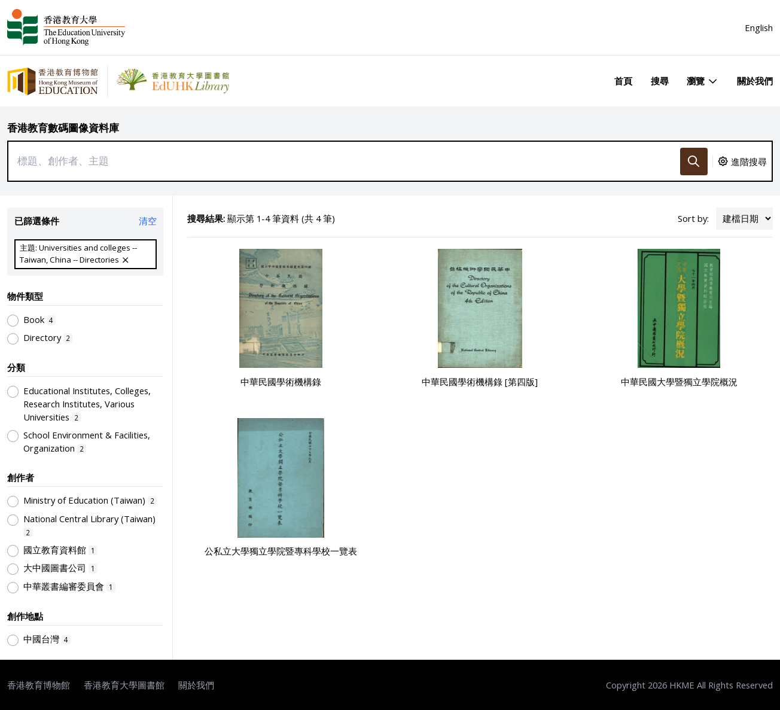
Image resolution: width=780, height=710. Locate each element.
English (759, 27)
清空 (148, 221)
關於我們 (755, 81)
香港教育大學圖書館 (124, 685)
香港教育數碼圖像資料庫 (63, 128)
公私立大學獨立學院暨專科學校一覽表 (281, 551)
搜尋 (660, 81)
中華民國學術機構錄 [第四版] (480, 382)
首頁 (623, 81)
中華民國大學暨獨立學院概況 (679, 382)
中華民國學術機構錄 (280, 382)
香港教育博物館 (38, 685)
